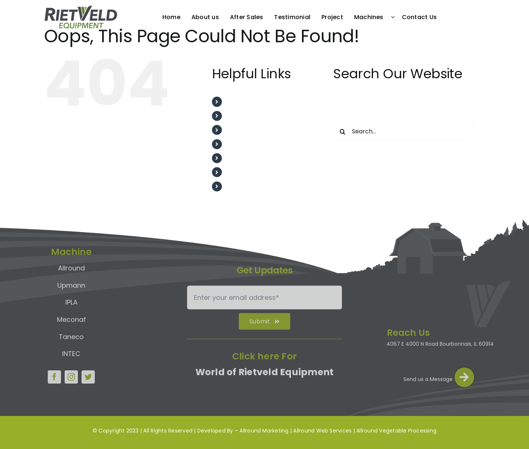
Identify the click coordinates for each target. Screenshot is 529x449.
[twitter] (88, 375)
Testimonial (243, 144)
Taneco (71, 335)
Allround (71, 266)
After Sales (242, 130)
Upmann (71, 283)
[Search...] (403, 131)
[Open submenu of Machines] (394, 17)
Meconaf (71, 317)
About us (239, 116)
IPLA (71, 300)
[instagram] (71, 375)
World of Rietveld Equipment (264, 373)
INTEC (71, 351)
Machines (240, 172)
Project (237, 158)
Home (235, 101)
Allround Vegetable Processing (396, 430)
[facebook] (54, 375)
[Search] (342, 131)
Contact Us (242, 186)
